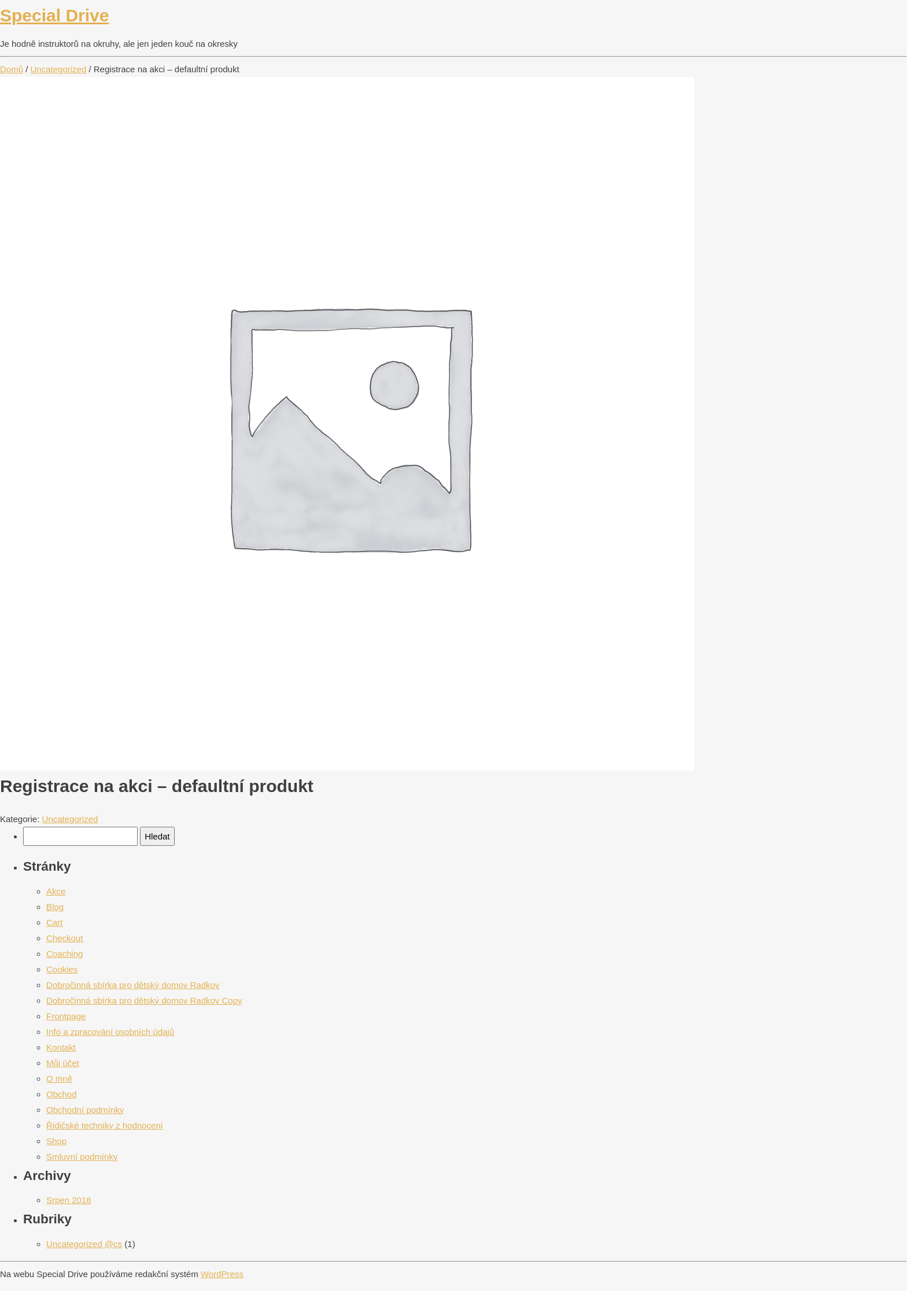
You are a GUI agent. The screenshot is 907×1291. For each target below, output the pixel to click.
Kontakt (61, 1047)
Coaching (64, 954)
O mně (59, 1078)
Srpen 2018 (68, 1200)
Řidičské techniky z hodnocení (104, 1125)
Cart (54, 922)
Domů (11, 69)
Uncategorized (59, 69)
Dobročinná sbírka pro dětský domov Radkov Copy (144, 1000)
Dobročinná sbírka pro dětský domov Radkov (132, 985)
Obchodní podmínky (85, 1110)
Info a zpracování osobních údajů (110, 1032)
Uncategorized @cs (84, 1244)
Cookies (62, 969)
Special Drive (54, 15)
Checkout (64, 938)
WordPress (222, 1274)
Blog (55, 907)
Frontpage (66, 1016)
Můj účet (62, 1063)
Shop (56, 1141)
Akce (55, 891)
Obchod (61, 1094)
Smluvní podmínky (81, 1156)
